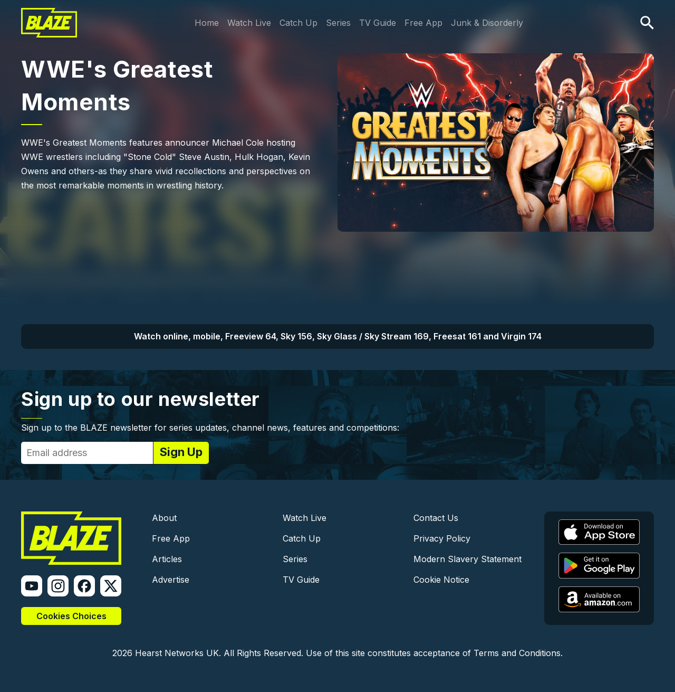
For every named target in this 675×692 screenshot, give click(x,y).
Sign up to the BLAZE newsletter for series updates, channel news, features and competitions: (210, 427)
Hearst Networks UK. (178, 653)
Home (207, 22)
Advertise (170, 579)
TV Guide (377, 22)
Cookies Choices (71, 616)
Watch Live (249, 22)
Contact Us (435, 518)
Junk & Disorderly (487, 22)
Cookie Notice (441, 579)
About (164, 518)
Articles (167, 559)
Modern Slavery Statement (467, 559)
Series (338, 22)
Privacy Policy (441, 538)
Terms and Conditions (517, 653)
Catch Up (298, 22)
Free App (423, 22)
